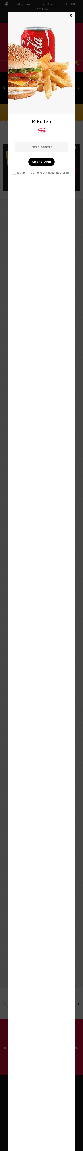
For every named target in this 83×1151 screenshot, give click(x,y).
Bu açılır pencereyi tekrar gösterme (43, 172)
